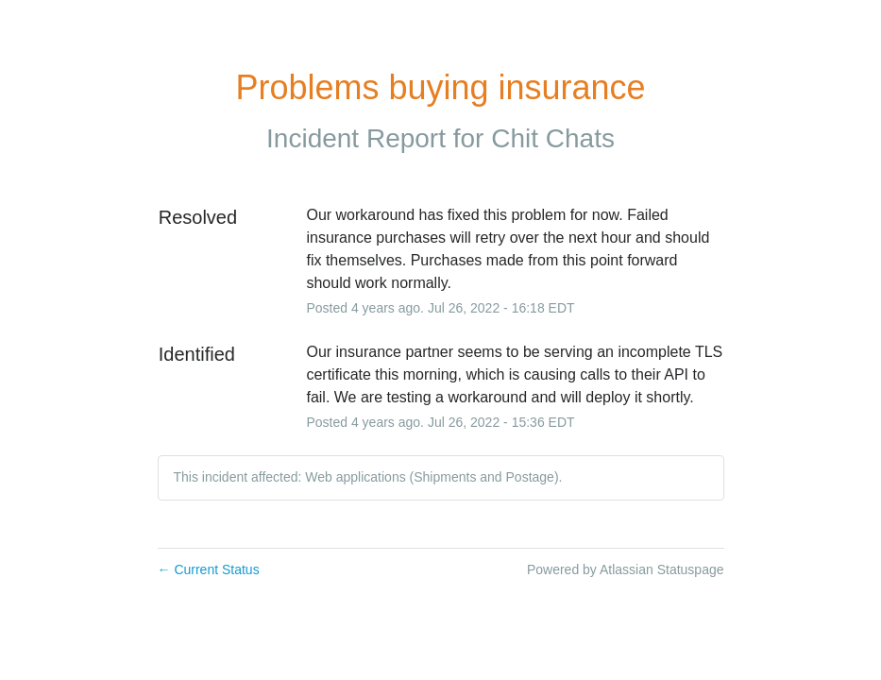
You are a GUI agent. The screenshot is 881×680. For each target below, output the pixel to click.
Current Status (209, 569)
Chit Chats (553, 138)
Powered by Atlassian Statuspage (625, 569)
